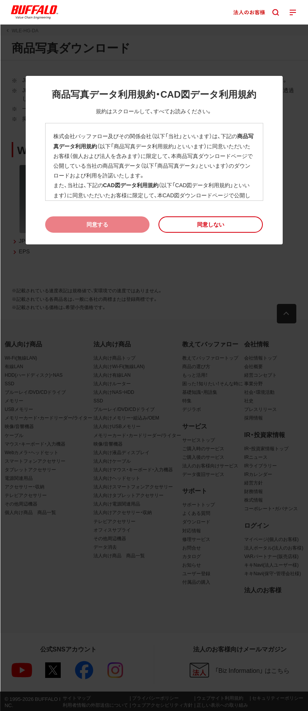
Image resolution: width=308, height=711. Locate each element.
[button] (210, 224)
